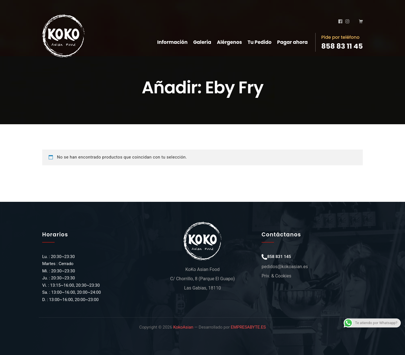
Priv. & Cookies (276, 276)
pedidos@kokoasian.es (285, 266)
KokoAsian (183, 327)
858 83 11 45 (342, 46)
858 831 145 (279, 256)
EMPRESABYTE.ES (248, 327)
